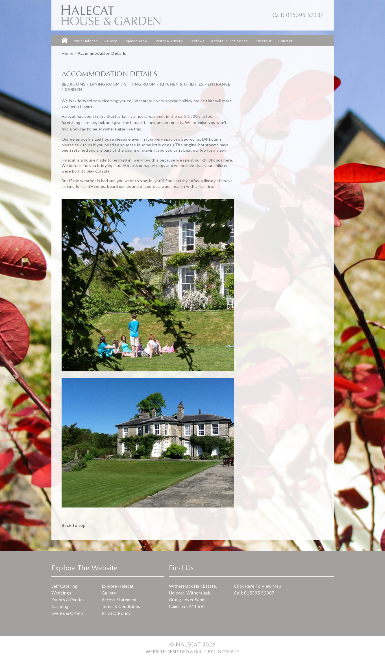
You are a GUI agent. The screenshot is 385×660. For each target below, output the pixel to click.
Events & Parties (68, 599)
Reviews (197, 41)
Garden (73, 89)
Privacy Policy (116, 613)
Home (67, 53)
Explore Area (135, 41)
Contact (285, 41)
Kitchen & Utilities (181, 84)
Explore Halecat (118, 586)
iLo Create (226, 651)
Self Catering (64, 586)
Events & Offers (168, 41)
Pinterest (263, 41)
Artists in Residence (229, 41)
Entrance (219, 84)
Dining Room (105, 84)
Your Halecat (85, 41)
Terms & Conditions (121, 606)
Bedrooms (74, 84)
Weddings (61, 592)
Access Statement (119, 599)
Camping (60, 606)
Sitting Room (140, 84)
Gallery (110, 41)
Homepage (65, 40)
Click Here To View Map (257, 586)
